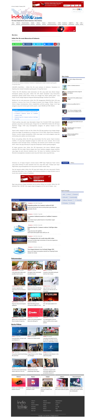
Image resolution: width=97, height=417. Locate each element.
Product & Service (15, 286)
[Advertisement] (4, 23)
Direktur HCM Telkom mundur (34, 338)
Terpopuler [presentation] (65, 162)
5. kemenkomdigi (73, 197)
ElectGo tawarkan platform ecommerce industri (73, 134)
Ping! (44, 301)
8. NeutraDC (78, 200)
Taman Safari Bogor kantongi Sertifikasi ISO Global (46, 389)
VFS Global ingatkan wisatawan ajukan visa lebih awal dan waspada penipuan (50, 321)
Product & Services (47, 410)
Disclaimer (33, 406)
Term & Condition (35, 404)
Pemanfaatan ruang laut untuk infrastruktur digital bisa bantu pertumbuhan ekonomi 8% (49, 371)
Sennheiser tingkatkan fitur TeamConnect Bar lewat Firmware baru (19, 290)
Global (57, 404)
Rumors (13, 336)
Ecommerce (30, 203)
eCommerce (66, 118)
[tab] (65, 163)
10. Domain (72, 203)
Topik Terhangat (65, 190)
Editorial (45, 400)
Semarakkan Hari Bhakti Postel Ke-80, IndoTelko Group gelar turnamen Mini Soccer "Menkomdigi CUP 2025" (50, 340)
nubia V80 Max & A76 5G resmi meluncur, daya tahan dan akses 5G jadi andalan (50, 290)
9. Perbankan (65, 203)
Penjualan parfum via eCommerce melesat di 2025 (26, 111)
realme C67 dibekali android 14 (74, 85)
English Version (59, 410)
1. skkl (63, 194)
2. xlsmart (68, 194)
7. (73, 200)
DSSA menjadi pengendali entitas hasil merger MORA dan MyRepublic (76, 389)
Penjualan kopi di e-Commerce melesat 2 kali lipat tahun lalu (26, 118)
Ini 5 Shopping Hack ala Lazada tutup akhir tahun (41, 238)
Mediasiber (33, 408)
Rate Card (33, 410)
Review (15, 35)
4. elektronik (65, 197)
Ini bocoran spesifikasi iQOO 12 (74, 104)
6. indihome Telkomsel (67, 200)
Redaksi (33, 402)
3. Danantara (75, 194)
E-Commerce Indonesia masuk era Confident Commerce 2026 (26, 114)
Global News (30, 317)
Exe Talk (57, 406)
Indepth (29, 270)
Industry (45, 270)
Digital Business (15, 270)
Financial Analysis (47, 402)
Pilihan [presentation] (72, 162)
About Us (33, 400)
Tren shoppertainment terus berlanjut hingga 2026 (41, 249)
